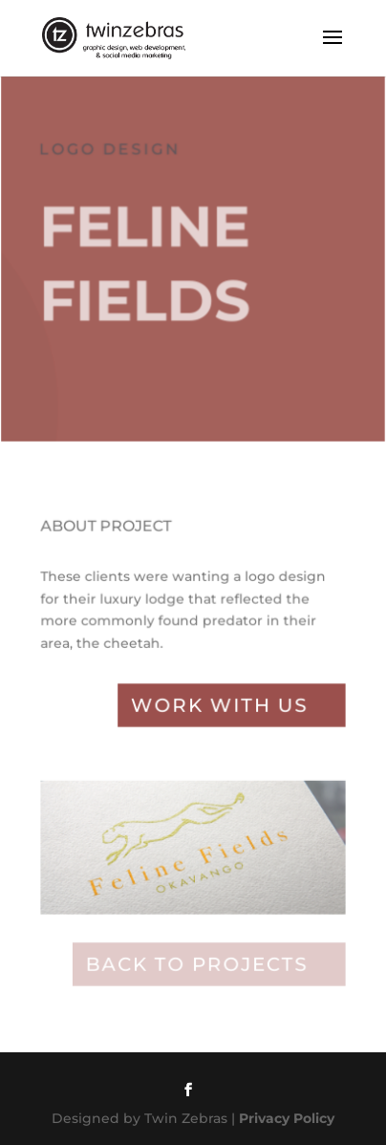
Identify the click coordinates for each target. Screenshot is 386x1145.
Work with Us (218, 709)
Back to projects (197, 965)
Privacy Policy (286, 1118)
